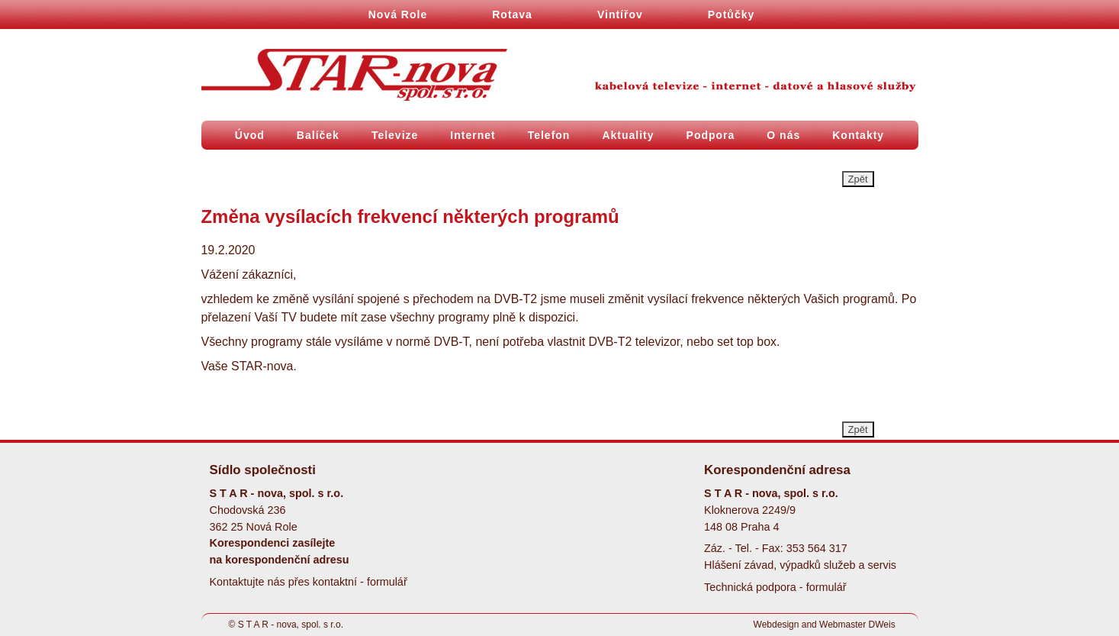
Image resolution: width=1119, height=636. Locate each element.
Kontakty (858, 135)
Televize (394, 135)
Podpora (711, 135)
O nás (783, 135)
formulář (387, 582)
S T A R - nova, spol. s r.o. (290, 624)
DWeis (882, 624)
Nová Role (397, 14)
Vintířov (620, 14)
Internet (472, 135)
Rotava (512, 14)
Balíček (318, 135)
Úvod (250, 135)
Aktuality (628, 135)
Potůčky (731, 14)
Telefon (549, 135)
